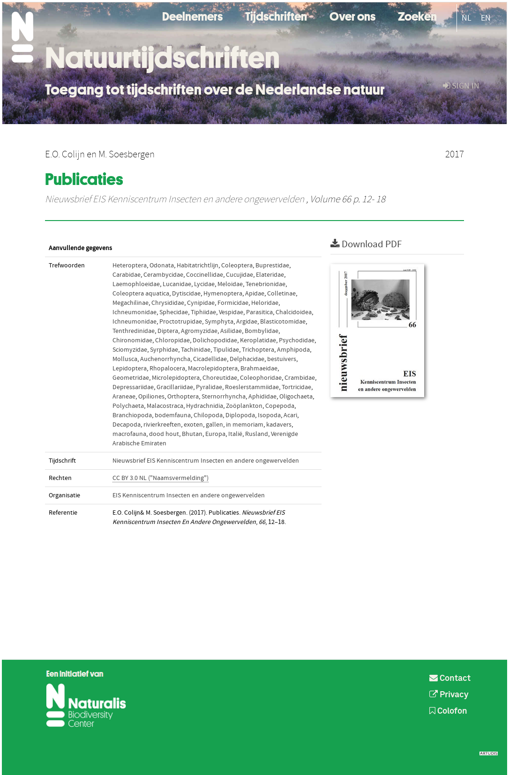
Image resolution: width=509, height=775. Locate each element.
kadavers (279, 424)
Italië (235, 434)
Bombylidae (261, 331)
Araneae (123, 396)
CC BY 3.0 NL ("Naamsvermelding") (160, 478)
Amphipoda (293, 350)
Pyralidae (209, 387)
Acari (290, 415)
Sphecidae (173, 312)
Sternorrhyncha (224, 396)
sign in (461, 86)
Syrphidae (164, 350)
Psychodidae (296, 340)
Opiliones (151, 396)
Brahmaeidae (258, 368)
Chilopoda (208, 415)
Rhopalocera (167, 368)
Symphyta (219, 321)
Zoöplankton (244, 406)
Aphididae (262, 396)
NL (467, 18)
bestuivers (281, 359)
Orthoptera (183, 396)
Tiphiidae (203, 312)
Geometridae (130, 378)
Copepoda (279, 406)
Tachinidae (195, 350)
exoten (193, 424)
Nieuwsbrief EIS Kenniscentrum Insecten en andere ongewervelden (174, 199)
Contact (450, 678)
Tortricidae (296, 387)
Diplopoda (240, 415)
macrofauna (129, 434)
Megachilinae (130, 303)
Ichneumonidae (134, 312)
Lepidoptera (129, 368)
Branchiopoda (132, 415)
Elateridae (270, 275)
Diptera (167, 331)
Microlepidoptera (176, 378)
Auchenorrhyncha (165, 359)
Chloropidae (172, 340)
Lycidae (204, 284)
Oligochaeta (296, 396)
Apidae (254, 293)
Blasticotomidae (283, 321)
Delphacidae (247, 359)
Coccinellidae (204, 275)
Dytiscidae (186, 293)
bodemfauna (173, 415)
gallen (214, 424)
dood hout (164, 434)
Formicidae (232, 303)
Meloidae (230, 284)
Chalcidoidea (294, 312)
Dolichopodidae (215, 340)
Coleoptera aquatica (140, 293)
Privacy (449, 695)
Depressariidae (133, 387)
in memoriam (244, 424)
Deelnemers (192, 15)
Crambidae (299, 378)
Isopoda (269, 415)
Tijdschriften (276, 15)
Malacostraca (165, 406)
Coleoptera (237, 265)
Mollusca (124, 359)
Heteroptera (129, 265)
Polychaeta (128, 406)
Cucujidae (239, 275)
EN (486, 18)
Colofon (448, 711)
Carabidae (126, 275)
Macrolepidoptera (213, 368)
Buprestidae (272, 265)
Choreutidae (219, 378)
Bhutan (192, 434)
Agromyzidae (199, 331)
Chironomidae (132, 340)
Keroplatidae (258, 340)
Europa (215, 434)
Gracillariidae (175, 387)
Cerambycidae (163, 275)
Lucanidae (177, 284)
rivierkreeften (162, 424)
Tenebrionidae (265, 284)
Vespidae (231, 312)
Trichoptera (258, 350)
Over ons (352, 15)
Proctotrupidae (180, 321)
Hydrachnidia (204, 406)
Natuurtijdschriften (162, 57)
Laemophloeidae (136, 284)
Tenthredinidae (133, 331)
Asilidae (231, 331)
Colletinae (281, 293)
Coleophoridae (261, 378)
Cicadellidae (210, 359)
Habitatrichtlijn (197, 265)
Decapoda (126, 424)
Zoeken (417, 15)
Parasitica (259, 312)
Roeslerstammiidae (252, 387)
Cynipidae (201, 303)
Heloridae (264, 303)
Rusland (256, 434)
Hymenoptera (222, 293)
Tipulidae (226, 350)
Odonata (162, 265)
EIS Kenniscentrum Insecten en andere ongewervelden (188, 495)
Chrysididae (167, 303)
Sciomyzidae (129, 350)
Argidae (246, 321)
